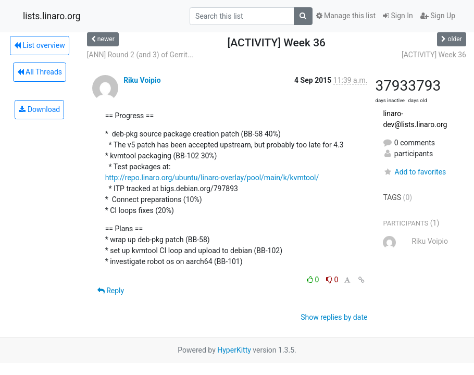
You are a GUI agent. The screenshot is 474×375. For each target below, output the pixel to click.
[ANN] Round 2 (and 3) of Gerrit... (140, 55)
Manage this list (346, 15)
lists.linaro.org (52, 16)
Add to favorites (414, 172)
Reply (110, 290)
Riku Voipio (141, 80)
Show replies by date (334, 317)
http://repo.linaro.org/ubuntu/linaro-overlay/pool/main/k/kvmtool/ (212, 177)
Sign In (398, 15)
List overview (39, 45)
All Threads (39, 72)
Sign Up (437, 15)
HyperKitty (234, 350)
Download (39, 109)
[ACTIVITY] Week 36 (434, 55)
